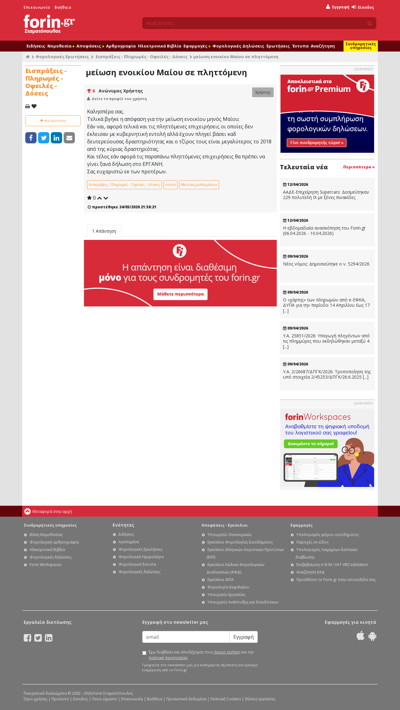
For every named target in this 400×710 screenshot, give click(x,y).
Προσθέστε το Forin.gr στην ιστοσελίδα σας (336, 579)
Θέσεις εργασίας (260, 699)
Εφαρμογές (196, 46)
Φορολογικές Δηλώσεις (238, 46)
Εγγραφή (337, 7)
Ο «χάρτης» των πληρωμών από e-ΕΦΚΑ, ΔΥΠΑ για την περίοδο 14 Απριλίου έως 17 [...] (326, 305)
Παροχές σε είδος (312, 542)
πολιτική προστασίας (168, 657)
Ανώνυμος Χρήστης (121, 91)
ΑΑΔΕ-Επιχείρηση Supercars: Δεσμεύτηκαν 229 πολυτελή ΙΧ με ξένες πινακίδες (326, 194)
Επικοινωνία (37, 7)
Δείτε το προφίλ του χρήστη (119, 98)
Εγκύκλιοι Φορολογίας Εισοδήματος (240, 542)
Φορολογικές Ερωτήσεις (62, 56)
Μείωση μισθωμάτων (199, 184)
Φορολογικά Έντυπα (137, 564)
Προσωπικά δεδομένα (186, 699)
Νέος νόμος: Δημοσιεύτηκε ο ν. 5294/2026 (326, 264)
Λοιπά (170, 184)
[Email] (186, 637)
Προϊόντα (60, 699)
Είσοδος (363, 7)
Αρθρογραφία (121, 46)
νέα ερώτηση (53, 120)
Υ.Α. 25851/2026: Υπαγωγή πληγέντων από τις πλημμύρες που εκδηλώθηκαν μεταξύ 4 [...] (326, 341)
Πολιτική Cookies (225, 699)
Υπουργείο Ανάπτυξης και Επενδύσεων (242, 602)
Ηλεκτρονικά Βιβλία (159, 46)
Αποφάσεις (90, 46)
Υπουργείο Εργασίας (226, 594)
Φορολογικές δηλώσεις (50, 557)
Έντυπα (300, 46)
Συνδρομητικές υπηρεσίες (360, 45)
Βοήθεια (63, 7)
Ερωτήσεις (278, 46)
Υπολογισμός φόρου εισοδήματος (327, 534)
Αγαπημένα (129, 541)
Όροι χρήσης (35, 699)
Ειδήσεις (36, 46)
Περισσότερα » (359, 167)
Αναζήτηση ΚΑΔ (310, 572)
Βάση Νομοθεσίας (46, 534)
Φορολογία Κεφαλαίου (228, 587)
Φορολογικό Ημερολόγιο (141, 556)
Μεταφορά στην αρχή (52, 511)
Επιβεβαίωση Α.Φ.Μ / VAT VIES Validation (332, 564)
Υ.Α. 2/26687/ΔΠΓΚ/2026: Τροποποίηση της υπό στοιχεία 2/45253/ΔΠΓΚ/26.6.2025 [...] (327, 374)
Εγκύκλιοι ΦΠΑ (220, 579)
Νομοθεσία (60, 46)
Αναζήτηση (323, 46)
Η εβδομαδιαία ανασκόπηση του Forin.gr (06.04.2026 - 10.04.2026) (324, 230)
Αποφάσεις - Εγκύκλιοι (225, 525)
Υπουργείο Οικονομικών (229, 534)
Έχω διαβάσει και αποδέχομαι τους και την (201, 654)
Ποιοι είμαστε (104, 699)
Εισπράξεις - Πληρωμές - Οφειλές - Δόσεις (142, 56)
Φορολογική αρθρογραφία (54, 542)
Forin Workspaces (45, 564)
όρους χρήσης (227, 652)
